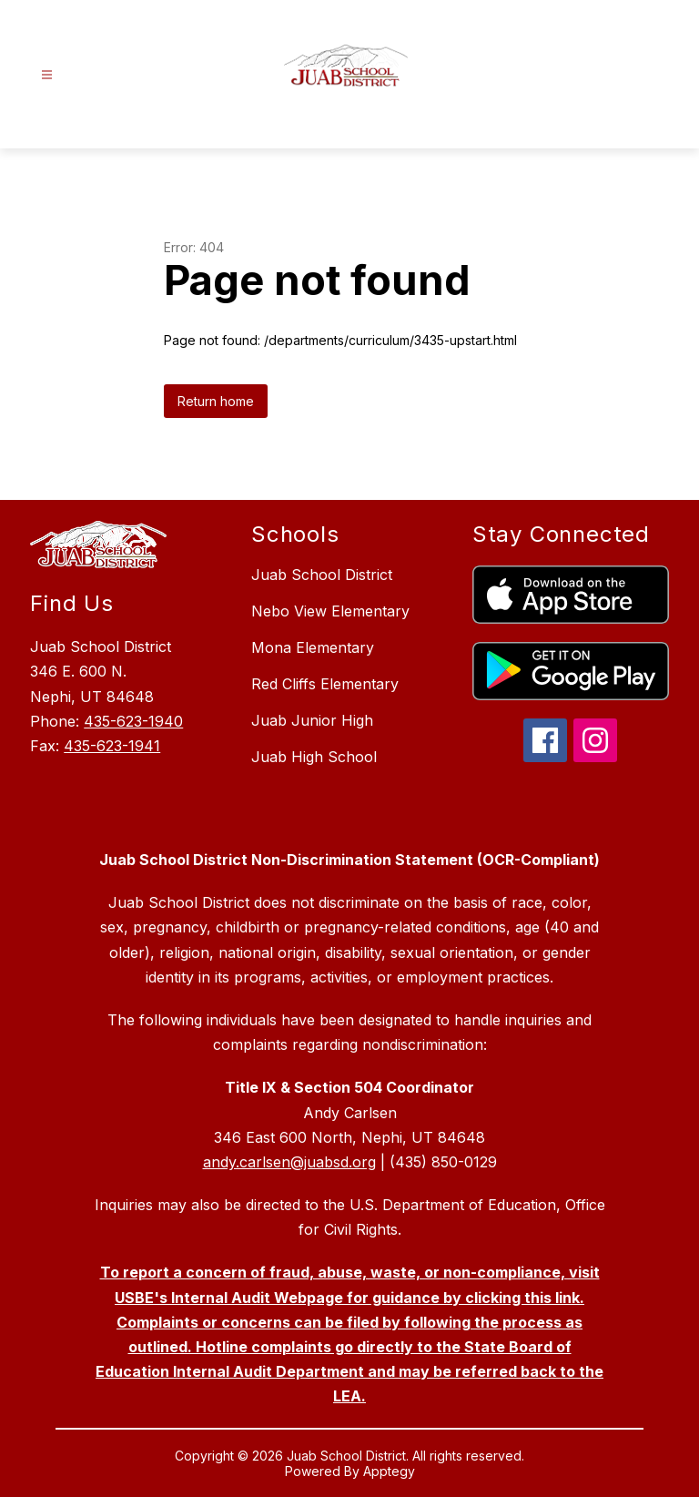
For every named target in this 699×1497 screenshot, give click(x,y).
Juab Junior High (312, 720)
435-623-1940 (133, 721)
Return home (215, 401)
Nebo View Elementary (330, 611)
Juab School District (321, 574)
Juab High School (314, 757)
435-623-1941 (112, 746)
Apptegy (389, 1471)
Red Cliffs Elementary (325, 684)
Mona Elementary (312, 647)
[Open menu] (46, 75)
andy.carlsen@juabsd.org (289, 1162)
